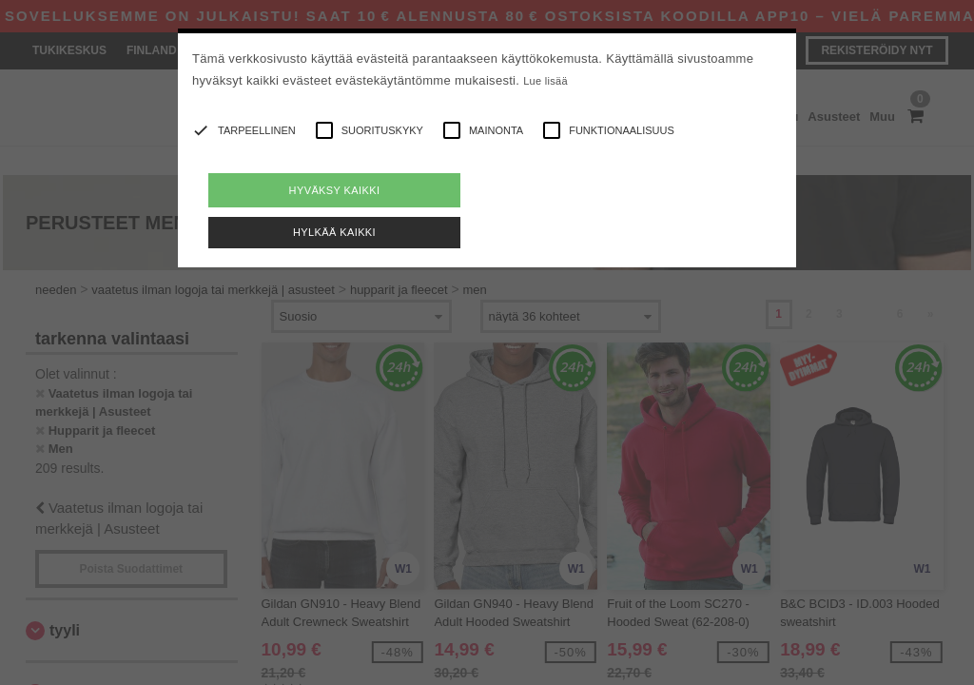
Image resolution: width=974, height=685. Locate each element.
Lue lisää (545, 81)
